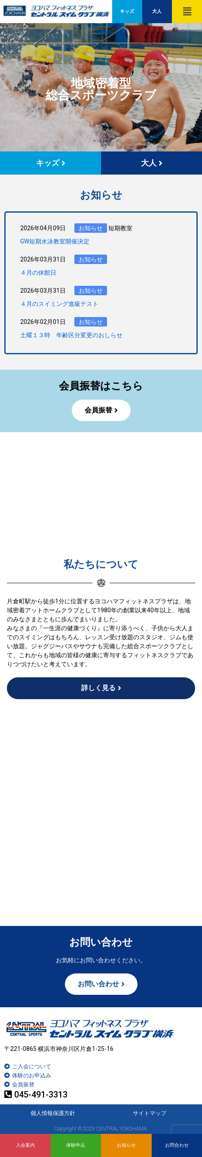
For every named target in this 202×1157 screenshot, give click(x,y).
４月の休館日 (38, 272)
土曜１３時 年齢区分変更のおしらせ (71, 335)
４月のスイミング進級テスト (59, 303)
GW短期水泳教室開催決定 (54, 241)
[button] (187, 11)
